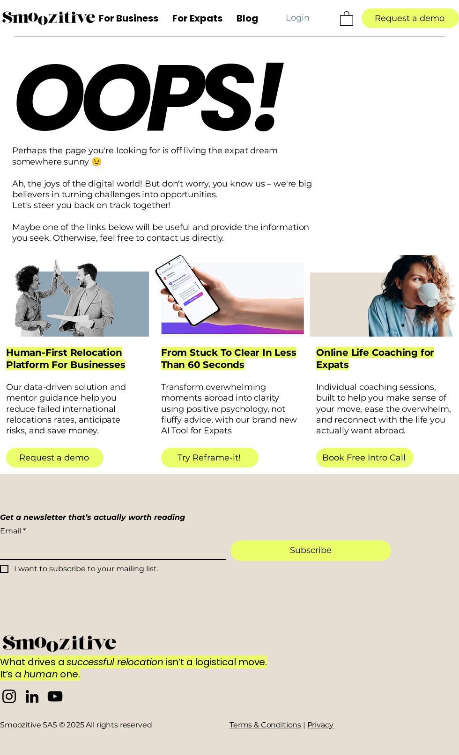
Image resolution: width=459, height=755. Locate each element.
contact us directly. (185, 238)
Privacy (321, 724)
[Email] (110, 549)
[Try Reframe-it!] (210, 457)
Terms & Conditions (265, 724)
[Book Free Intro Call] (365, 457)
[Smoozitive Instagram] (9, 696)
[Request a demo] (410, 18)
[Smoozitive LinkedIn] (32, 696)
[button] (128, 18)
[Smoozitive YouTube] (55, 696)
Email (13, 531)
